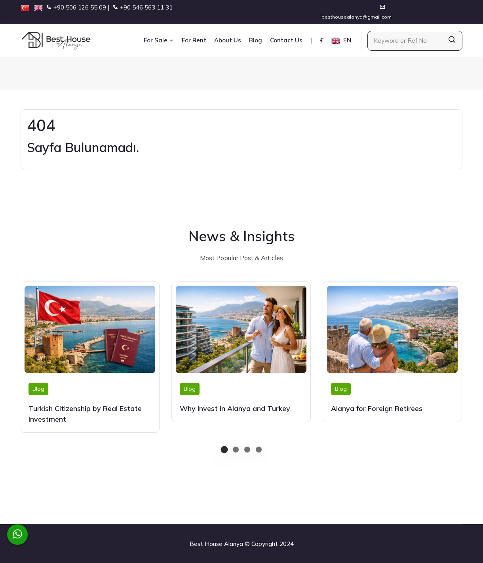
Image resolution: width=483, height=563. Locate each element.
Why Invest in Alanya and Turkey (235, 408)
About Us (227, 40)
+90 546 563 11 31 (146, 7)
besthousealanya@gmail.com (356, 17)
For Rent (194, 40)
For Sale (159, 40)
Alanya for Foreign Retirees (376, 408)
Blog (255, 40)
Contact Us (286, 40)
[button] (224, 450)
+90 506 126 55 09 (79, 7)
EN (341, 40)
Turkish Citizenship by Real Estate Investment (85, 414)
